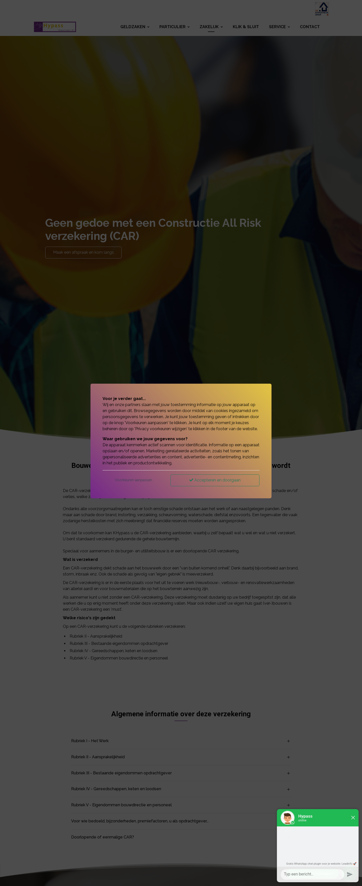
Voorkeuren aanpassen (133, 480)
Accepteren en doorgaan (215, 480)
